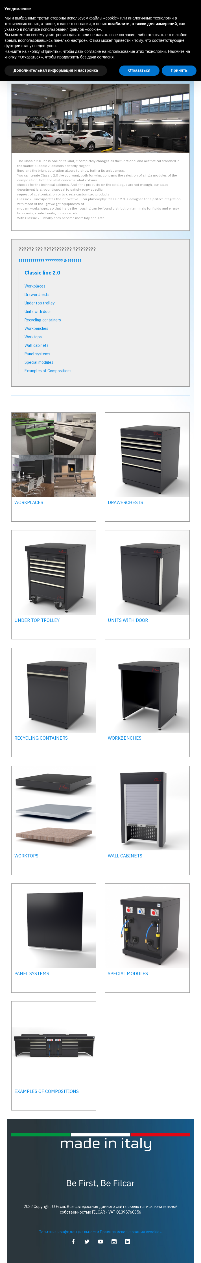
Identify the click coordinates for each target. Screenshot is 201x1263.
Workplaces (35, 286)
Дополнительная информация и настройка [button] (56, 70)
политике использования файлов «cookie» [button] (62, 29)
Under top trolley (40, 303)
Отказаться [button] (139, 70)
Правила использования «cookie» (131, 1231)
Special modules (39, 362)
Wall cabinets (37, 345)
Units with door (38, 311)
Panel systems (37, 353)
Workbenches (36, 328)
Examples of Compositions (48, 370)
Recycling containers (43, 320)
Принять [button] (179, 70)
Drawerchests (37, 294)
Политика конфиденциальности (69, 1231)
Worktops (33, 336)
